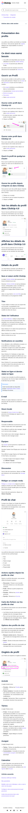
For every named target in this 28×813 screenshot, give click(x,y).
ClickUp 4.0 (20, 69)
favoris (5, 642)
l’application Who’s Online (13, 388)
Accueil (11, 768)
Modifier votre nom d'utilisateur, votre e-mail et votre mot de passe (13, 785)
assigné (7, 87)
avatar (22, 80)
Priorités (17, 687)
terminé (24, 728)
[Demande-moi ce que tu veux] (14, 10)
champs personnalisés (17, 91)
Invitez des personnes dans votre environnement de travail (10, 795)
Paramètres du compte (9, 17)
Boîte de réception (8, 93)
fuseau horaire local (13, 412)
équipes (6, 444)
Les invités (6, 63)
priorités (17, 592)
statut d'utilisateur (7, 318)
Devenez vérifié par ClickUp (8, 777)
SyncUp (18, 596)
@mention (6, 82)
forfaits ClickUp (20, 61)
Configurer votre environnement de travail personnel (12, 790)
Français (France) (20, 807)
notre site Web (17, 294)
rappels (23, 43)
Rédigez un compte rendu (8, 484)
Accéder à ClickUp (7, 807)
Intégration (13, 15)
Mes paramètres (5, 781)
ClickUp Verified (10, 279)
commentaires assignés (9, 752)
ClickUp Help (4, 15)
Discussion (6, 95)
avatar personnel (10, 97)
